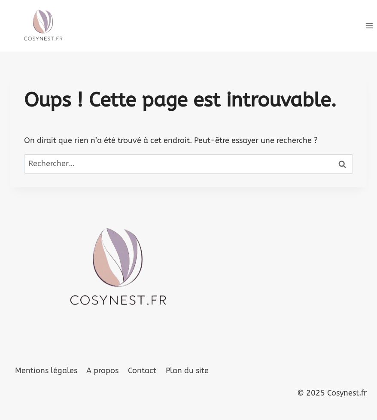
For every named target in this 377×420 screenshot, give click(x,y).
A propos (102, 370)
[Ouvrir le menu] (369, 25)
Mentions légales (46, 370)
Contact (142, 370)
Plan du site (187, 370)
